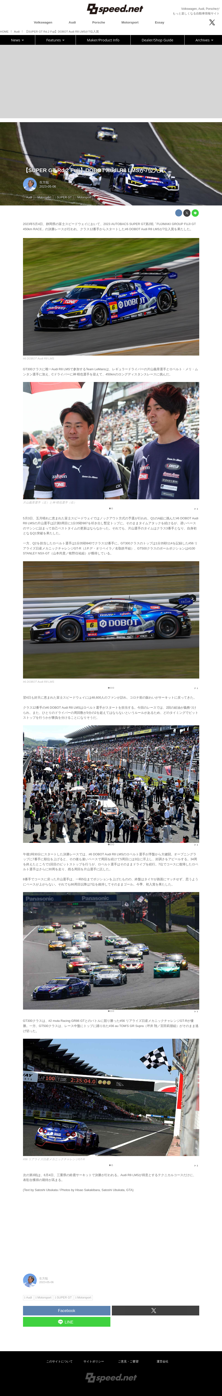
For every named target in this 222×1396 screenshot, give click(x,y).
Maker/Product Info (103, 39)
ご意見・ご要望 (128, 1361)
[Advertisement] (111, 81)
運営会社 (162, 1361)
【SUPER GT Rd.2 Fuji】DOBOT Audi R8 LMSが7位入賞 (93, 170)
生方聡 (44, 182)
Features (55, 39)
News (17, 39)
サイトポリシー (93, 1361)
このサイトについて (59, 1361)
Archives (204, 39)
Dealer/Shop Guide (157, 39)
